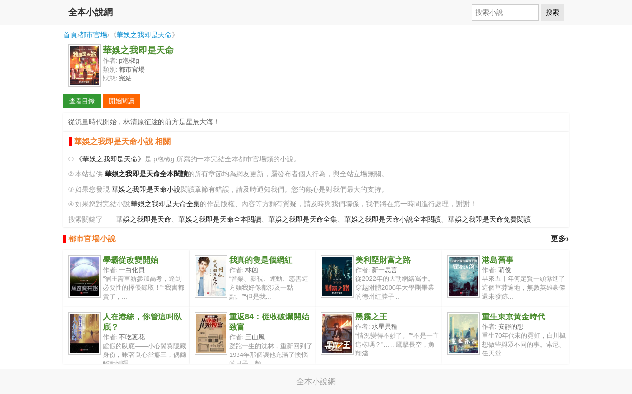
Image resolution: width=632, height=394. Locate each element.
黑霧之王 (371, 317)
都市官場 (93, 35)
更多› (560, 239)
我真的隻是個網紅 (260, 260)
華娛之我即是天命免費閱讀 (489, 219)
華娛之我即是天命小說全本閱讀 (392, 219)
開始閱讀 (121, 101)
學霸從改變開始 (130, 260)
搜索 (552, 12)
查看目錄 (82, 101)
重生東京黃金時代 (513, 317)
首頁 (70, 35)
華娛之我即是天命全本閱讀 (219, 219)
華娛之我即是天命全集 (165, 204)
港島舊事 (498, 260)
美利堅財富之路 (383, 260)
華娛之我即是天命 (144, 35)
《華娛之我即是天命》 (110, 159)
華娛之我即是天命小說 (146, 189)
